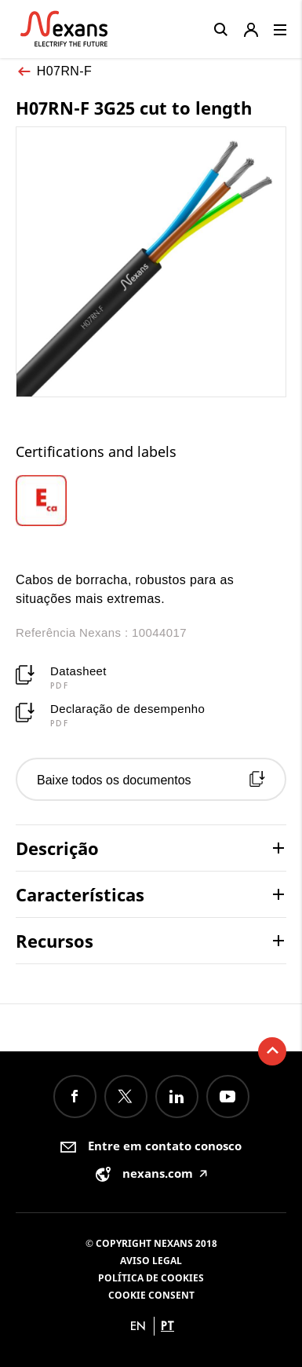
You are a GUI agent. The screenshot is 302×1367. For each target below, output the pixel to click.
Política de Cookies (151, 1278)
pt (167, 1325)
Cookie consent (151, 1295)
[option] (50, 500)
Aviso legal (151, 1260)
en (138, 1325)
